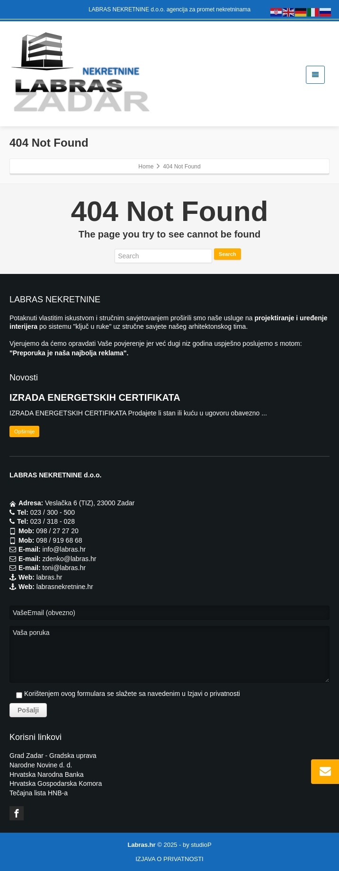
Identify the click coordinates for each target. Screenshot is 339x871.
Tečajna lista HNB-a (38, 793)
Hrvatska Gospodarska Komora (55, 783)
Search (227, 254)
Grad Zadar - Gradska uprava (53, 755)
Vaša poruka (169, 654)
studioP (201, 844)
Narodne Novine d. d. (40, 765)
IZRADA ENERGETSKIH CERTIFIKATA (94, 397)
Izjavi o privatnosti (213, 693)
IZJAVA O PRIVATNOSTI (169, 858)
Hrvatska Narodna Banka (46, 774)
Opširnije (24, 431)
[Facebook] (16, 813)
